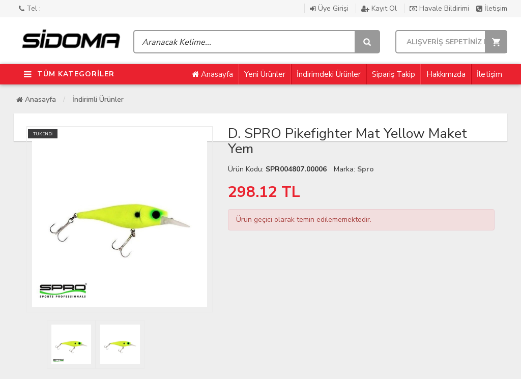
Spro (365, 169)
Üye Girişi (330, 8)
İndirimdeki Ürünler (329, 74)
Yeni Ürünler (264, 74)
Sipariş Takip (393, 74)
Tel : (30, 8)
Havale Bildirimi (440, 8)
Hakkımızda (446, 74)
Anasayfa (212, 74)
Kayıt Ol (380, 8)
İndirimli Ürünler (98, 99)
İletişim (491, 8)
